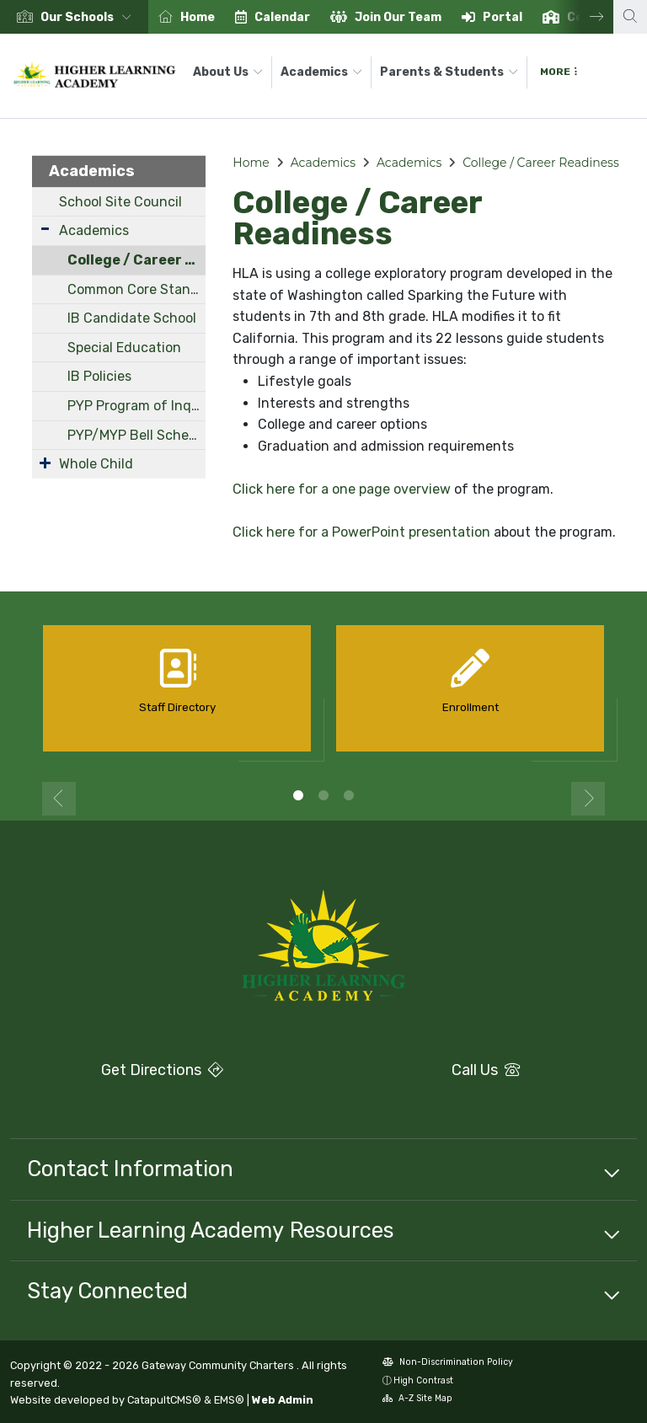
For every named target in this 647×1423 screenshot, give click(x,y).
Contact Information (130, 1168)
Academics (321, 72)
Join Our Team (398, 17)
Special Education (124, 348)
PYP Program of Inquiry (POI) (136, 406)
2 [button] (323, 795)
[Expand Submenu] (45, 229)
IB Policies (99, 376)
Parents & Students (449, 72)
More (558, 72)
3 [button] (348, 795)
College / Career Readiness (136, 260)
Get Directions (116, 1075)
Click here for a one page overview (342, 489)
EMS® (229, 1400)
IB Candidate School (131, 318)
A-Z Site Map (417, 1400)
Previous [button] (59, 799)
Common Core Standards (136, 289)
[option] (74, 17)
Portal (502, 17)
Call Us (427, 1070)
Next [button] (583, 17)
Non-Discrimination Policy (447, 1363)
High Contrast (423, 1380)
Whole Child (96, 464)
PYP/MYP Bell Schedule (136, 435)
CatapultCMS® (164, 1400)
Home (197, 17)
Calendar (282, 17)
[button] (89, 17)
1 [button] (298, 795)
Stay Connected (107, 1290)
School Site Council (120, 202)
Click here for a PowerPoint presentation (361, 532)
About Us (228, 72)
